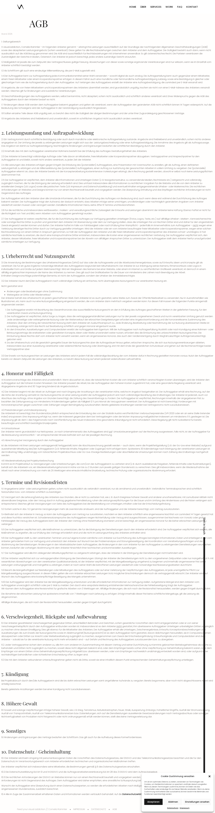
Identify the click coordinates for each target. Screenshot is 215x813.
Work (169, 6)
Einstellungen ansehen (197, 801)
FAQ (179, 6)
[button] (209, 776)
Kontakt (192, 6)
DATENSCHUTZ (98, 809)
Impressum (184, 808)
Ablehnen (173, 801)
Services (155, 6)
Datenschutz (172, 808)
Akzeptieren (153, 801)
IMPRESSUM (79, 809)
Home (132, 6)
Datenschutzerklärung (134, 794)
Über (143, 6)
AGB (114, 809)
